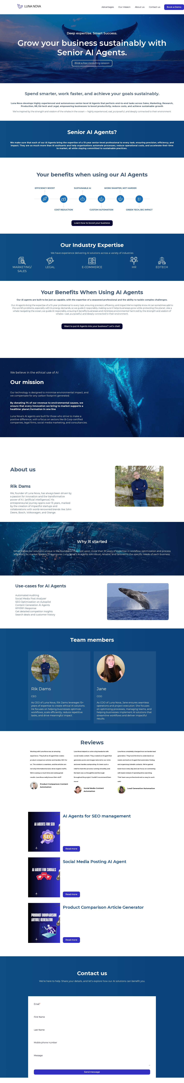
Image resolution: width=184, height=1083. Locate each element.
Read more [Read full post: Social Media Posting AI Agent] (71, 894)
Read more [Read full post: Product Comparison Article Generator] (71, 940)
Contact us (154, 7)
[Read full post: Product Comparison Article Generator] (44, 923)
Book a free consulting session (92, 63)
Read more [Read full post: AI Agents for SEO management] (71, 849)
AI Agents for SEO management (97, 815)
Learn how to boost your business (92, 223)
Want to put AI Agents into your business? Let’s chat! (92, 326)
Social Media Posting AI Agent (94, 861)
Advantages (108, 7)
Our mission (124, 7)
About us (139, 7)
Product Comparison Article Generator (103, 907)
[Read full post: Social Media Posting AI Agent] (44, 877)
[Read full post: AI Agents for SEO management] (44, 832)
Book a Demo (174, 7)
